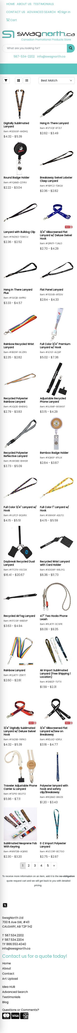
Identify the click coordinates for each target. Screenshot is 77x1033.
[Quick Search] (34, 48)
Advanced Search (15, 992)
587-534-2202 (24, 56)
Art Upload (10, 979)
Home (6, 963)
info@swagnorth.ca (51, 56)
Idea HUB (8, 987)
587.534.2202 (14, 935)
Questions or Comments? (20, 1010)
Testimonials (11, 997)
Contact (8, 973)
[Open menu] (69, 69)
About (6, 968)
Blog (5, 1002)
